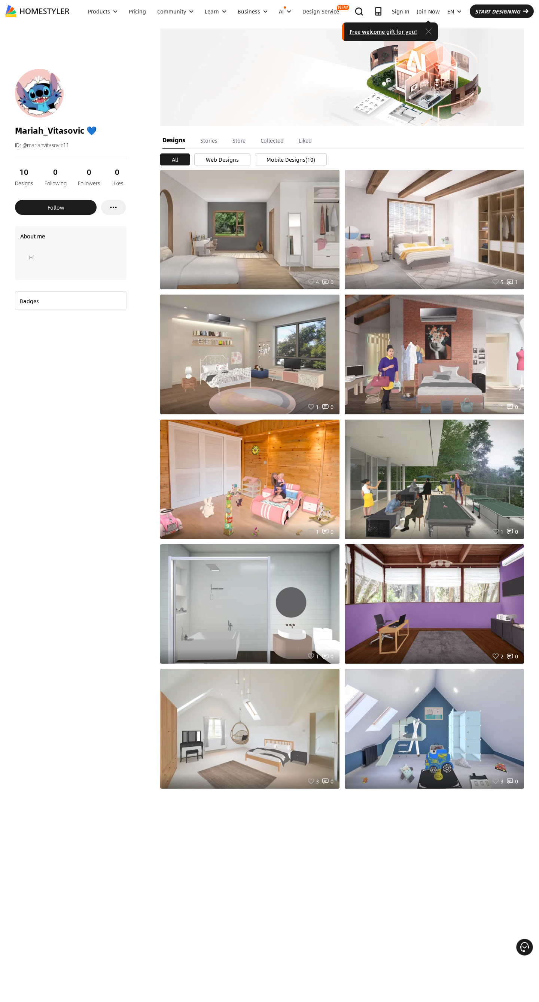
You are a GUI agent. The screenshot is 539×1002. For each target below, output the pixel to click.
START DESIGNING (502, 11)
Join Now (428, 11)
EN (454, 11)
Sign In (400, 11)
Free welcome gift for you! (383, 31)
